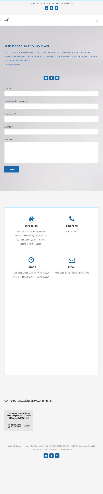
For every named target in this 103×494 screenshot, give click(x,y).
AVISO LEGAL (37, 446)
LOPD (66, 446)
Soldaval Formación (22, 446)
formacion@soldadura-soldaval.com (58, 3)
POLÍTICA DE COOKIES (53, 446)
